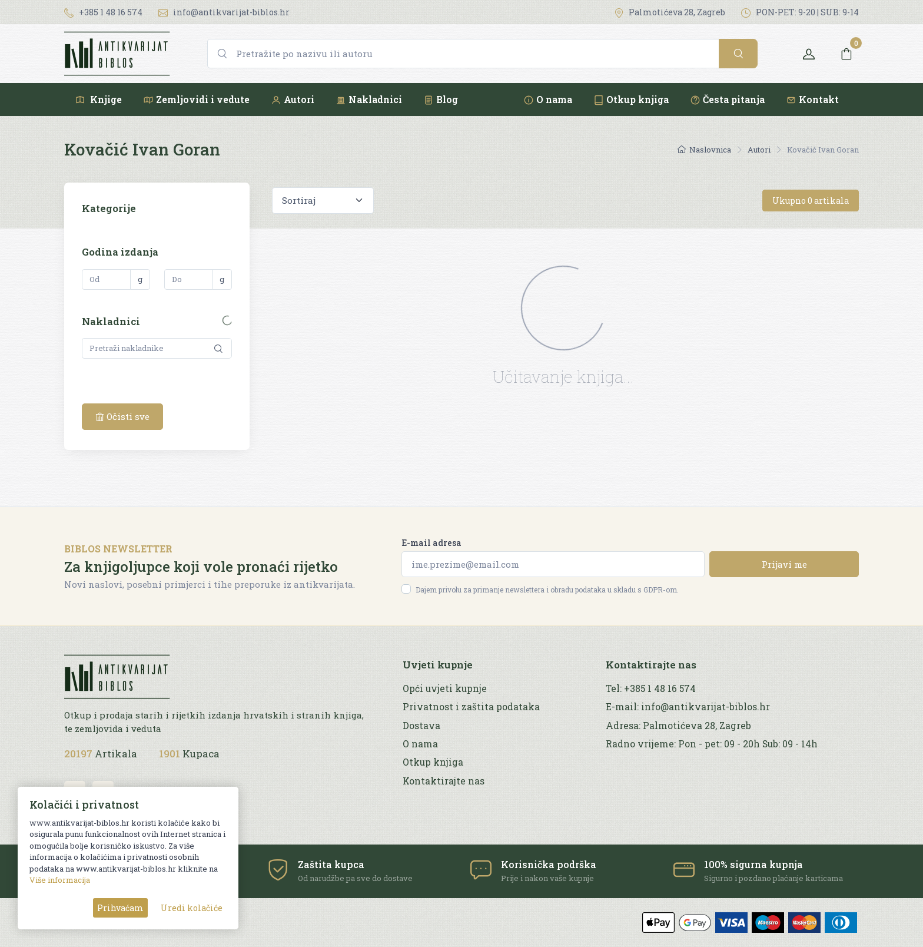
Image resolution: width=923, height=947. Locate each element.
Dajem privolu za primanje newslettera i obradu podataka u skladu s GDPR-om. (547, 589)
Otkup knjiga (631, 99)
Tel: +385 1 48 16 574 (651, 688)
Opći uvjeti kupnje (445, 688)
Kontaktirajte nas (443, 781)
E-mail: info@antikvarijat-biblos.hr (688, 707)
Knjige (98, 99)
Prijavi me (784, 564)
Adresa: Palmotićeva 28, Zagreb (678, 725)
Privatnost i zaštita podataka (471, 707)
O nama (547, 99)
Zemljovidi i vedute (196, 99)
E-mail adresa (431, 542)
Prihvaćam (120, 907)
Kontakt (812, 99)
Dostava (421, 725)
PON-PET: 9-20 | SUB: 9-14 (800, 12)
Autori (292, 99)
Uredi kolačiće (192, 907)
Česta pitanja (727, 99)
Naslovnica (704, 149)
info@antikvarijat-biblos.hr (224, 12)
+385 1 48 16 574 (103, 12)
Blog (440, 99)
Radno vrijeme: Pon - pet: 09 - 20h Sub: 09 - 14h (712, 744)
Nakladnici (369, 99)
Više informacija (59, 880)
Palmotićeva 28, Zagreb (669, 12)
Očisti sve (122, 416)
